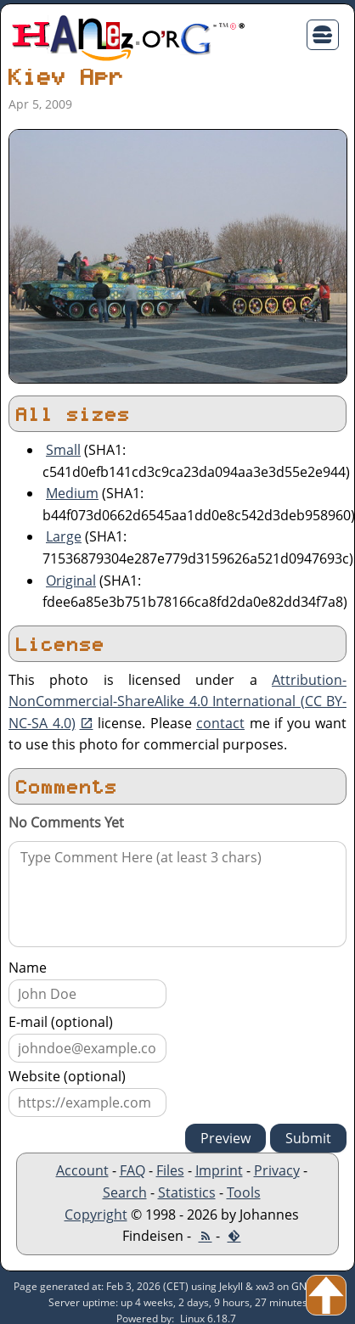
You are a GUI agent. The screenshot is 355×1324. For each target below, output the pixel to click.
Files (170, 1170)
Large (64, 536)
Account (82, 1170)
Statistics (187, 1192)
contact (220, 723)
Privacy (277, 1170)
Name (27, 967)
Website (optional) (67, 1076)
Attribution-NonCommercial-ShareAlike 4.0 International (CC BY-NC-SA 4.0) (177, 701)
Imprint (219, 1170)
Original (71, 580)
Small (63, 449)
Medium (72, 493)
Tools (244, 1192)
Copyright (96, 1214)
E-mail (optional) (60, 1022)
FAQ (132, 1170)
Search (125, 1192)
